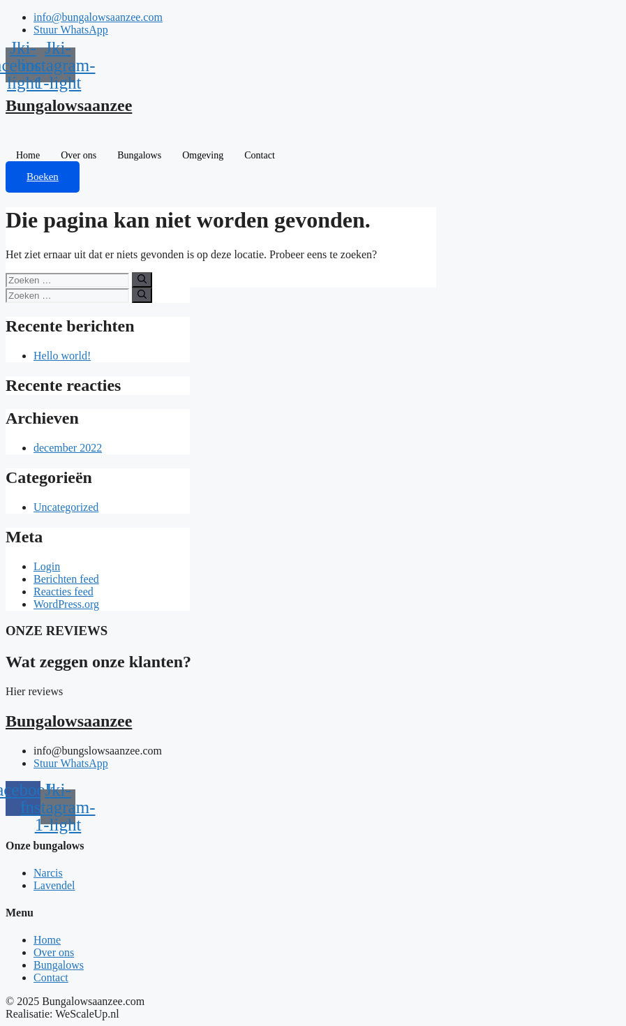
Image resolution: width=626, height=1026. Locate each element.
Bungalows (139, 155)
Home (28, 155)
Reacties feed (63, 591)
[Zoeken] (142, 280)
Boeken (43, 176)
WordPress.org (66, 604)
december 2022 (67, 448)
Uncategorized (65, 507)
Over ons (78, 155)
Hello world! (62, 356)
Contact (259, 155)
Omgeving (202, 155)
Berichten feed (66, 579)
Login (46, 566)
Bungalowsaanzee (69, 105)
